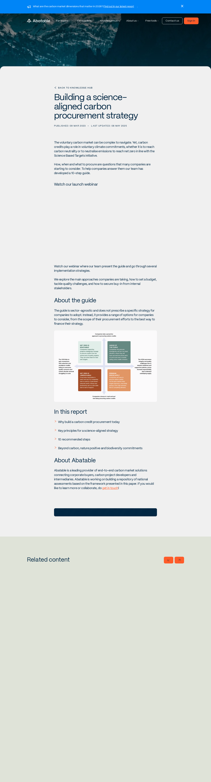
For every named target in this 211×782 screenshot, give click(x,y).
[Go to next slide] (179, 560)
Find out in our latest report (118, 6)
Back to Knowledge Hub (75, 88)
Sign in (191, 21)
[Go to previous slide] (168, 560)
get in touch (110, 488)
